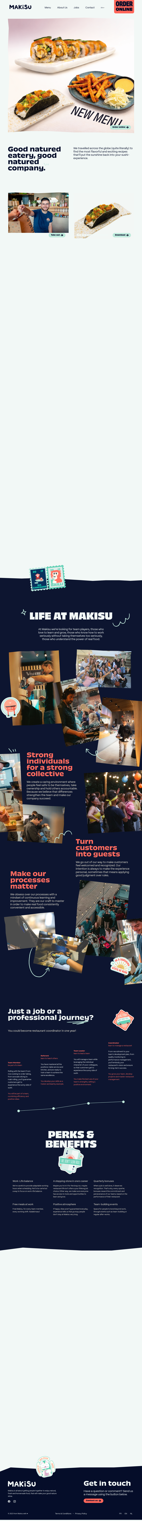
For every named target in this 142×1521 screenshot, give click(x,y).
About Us (62, 8)
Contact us (93, 1501)
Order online (120, 127)
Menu (48, 8)
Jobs (76, 8)
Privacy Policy (81, 1514)
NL (131, 1514)
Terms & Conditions (63, 1514)
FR (120, 1514)
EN (126, 1514)
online (124, 7)
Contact (90, 8)
